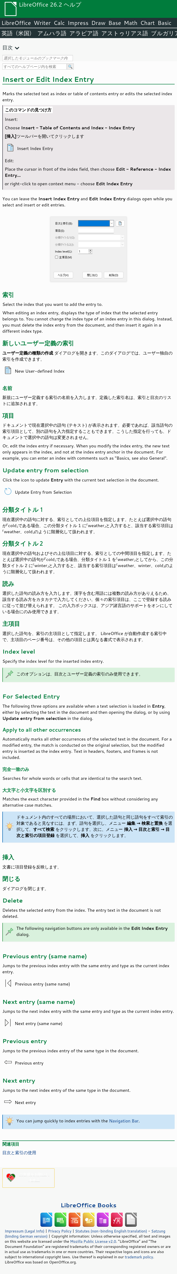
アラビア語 (83, 33)
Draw (98, 23)
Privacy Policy (59, 1231)
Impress (78, 23)
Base (114, 23)
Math (131, 23)
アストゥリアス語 (124, 33)
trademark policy (139, 1256)
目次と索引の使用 (19, 1152)
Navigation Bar (124, 1121)
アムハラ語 (52, 33)
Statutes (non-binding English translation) (111, 1231)
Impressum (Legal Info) (24, 1231)
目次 (7, 47)
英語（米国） (18, 33)
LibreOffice (16, 23)
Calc (59, 23)
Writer (42, 23)
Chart (147, 23)
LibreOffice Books (89, 1205)
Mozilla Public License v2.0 (93, 1241)
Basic (164, 23)
